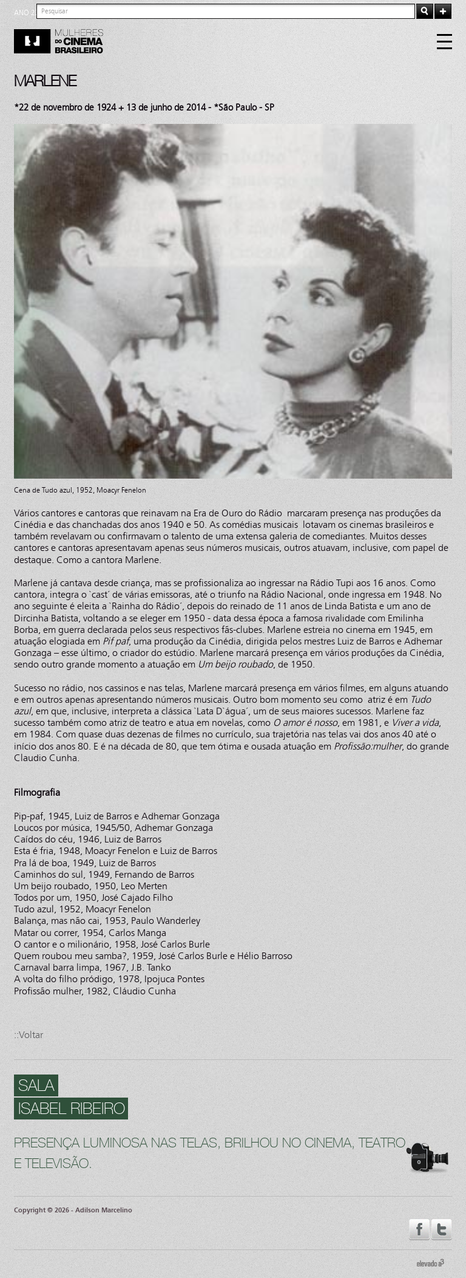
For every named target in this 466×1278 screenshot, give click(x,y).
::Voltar (28, 1035)
